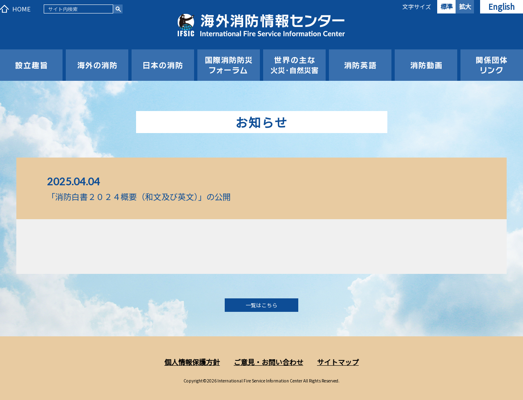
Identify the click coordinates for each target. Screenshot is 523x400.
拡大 (465, 6)
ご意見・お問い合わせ (268, 362)
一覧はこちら (261, 305)
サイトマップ (338, 362)
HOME (21, 8)
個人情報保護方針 (192, 362)
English (501, 6)
